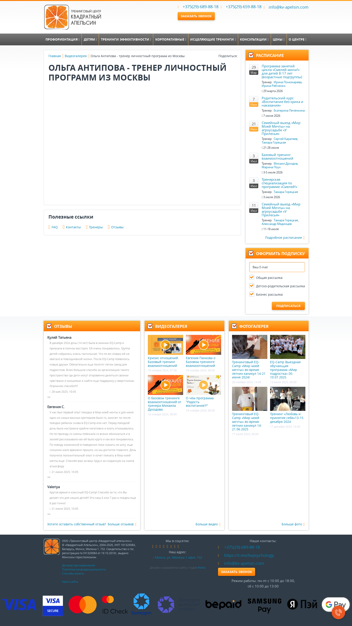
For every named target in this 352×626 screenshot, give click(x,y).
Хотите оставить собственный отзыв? (76, 524)
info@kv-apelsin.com (286, 7)
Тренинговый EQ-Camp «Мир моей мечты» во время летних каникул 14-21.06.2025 (249, 409)
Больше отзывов (122, 524)
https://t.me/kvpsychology (246, 555)
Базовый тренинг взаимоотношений (277, 156)
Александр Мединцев (277, 224)
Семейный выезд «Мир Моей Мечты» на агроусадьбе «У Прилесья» (281, 128)
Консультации (254, 39)
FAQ (53, 227)
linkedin (163, 546)
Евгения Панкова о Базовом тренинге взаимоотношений (203, 351)
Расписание (270, 55)
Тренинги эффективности (126, 39)
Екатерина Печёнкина (289, 110)
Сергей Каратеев (285, 139)
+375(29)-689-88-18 (200, 6)
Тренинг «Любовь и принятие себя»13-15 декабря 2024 (287, 405)
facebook (152, 546)
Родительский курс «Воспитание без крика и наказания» (282, 101)
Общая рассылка (269, 277)
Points (202, 567)
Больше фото (293, 524)
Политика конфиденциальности (84, 569)
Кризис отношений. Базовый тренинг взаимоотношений (165, 351)
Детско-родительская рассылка (280, 286)
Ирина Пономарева (288, 82)
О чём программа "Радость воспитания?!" (203, 391)
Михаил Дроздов (285, 163)
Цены (279, 39)
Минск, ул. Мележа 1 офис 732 (177, 557)
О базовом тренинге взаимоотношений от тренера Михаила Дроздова (165, 393)
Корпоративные (170, 39)
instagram (171, 546)
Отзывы (116, 227)
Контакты (72, 227)
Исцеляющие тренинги (213, 39)
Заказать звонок (196, 16)
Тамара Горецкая (274, 142)
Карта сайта (70, 581)
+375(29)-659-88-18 (243, 6)
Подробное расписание (285, 238)
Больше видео (208, 524)
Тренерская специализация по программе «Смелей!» (279, 183)
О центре (298, 39)
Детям (90, 39)
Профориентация (62, 39)
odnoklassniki (160, 546)
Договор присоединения (78, 565)
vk (156, 546)
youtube (174, 546)
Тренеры (94, 227)
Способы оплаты (73, 573)
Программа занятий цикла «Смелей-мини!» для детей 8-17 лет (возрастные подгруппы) (282, 71)
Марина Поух (271, 167)
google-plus (167, 546)
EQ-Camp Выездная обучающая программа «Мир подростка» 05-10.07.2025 (287, 357)
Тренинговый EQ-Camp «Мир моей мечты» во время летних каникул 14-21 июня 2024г (249, 357)
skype (178, 546)
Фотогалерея (253, 326)
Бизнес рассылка (269, 294)
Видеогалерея (76, 56)
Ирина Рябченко (273, 86)
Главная (54, 56)
